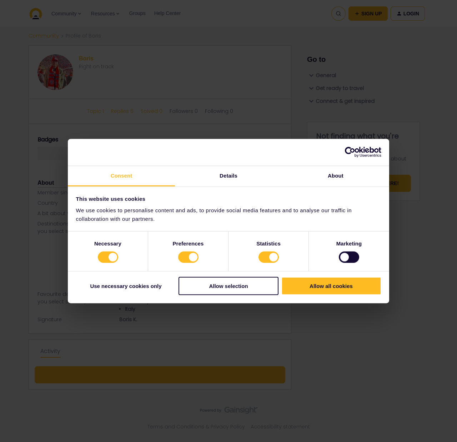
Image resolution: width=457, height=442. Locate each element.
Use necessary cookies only (125, 286)
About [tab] (335, 175)
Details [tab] (228, 175)
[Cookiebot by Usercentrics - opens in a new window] (350, 152)
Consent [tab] (121, 175)
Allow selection (228, 286)
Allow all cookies (331, 286)
